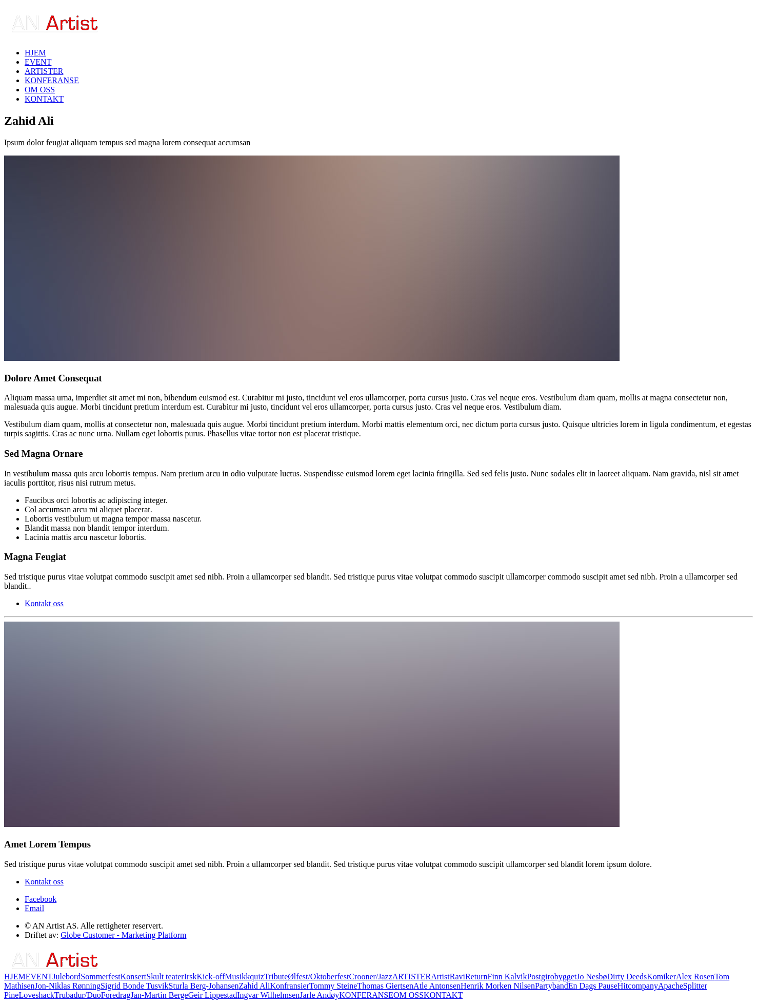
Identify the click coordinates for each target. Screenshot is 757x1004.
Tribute (276, 976)
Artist (440, 976)
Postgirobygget (551, 976)
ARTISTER (44, 71)
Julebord (66, 976)
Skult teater (165, 976)
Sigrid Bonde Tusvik (134, 985)
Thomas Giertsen (385, 985)
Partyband (551, 985)
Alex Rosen (695, 976)
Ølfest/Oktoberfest (318, 976)
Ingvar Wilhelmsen (268, 995)
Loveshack (36, 995)
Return (476, 976)
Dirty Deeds (627, 976)
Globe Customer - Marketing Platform (123, 935)
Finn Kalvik (507, 976)
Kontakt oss (44, 603)
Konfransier (289, 985)
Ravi (457, 976)
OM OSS (40, 89)
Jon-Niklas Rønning (68, 985)
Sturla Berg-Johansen (203, 985)
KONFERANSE (52, 80)
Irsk (190, 976)
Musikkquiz (244, 976)
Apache (670, 985)
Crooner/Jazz (370, 976)
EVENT (38, 61)
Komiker (661, 976)
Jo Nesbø (591, 976)
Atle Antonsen (437, 985)
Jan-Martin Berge (159, 995)
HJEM (35, 52)
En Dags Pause (592, 985)
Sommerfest (100, 976)
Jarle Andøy (319, 995)
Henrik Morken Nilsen (498, 985)
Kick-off (211, 976)
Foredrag (116, 995)
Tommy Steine (333, 985)
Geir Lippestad (212, 995)
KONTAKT (44, 98)
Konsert (134, 976)
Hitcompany (637, 985)
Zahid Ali (254, 985)
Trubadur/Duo (77, 995)
